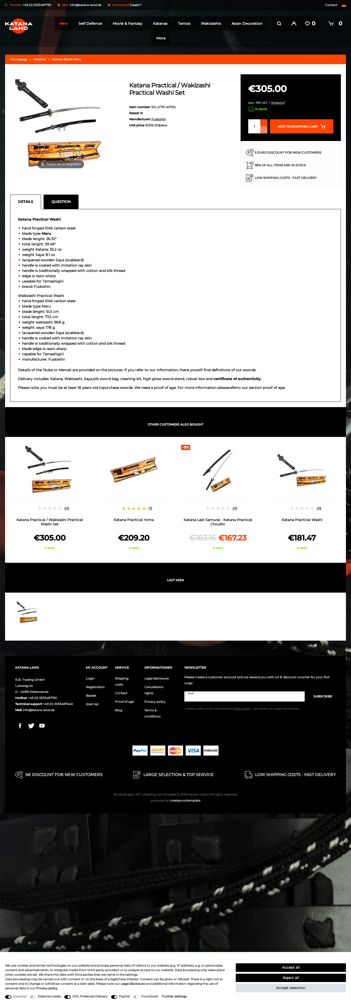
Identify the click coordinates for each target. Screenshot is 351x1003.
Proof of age (124, 700)
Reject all (291, 977)
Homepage (18, 58)
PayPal (124, 996)
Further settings (174, 996)
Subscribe (320, 695)
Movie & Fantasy (147, 23)
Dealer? (136, 5)
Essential (20, 996)
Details (25, 200)
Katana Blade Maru (66, 58)
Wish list (92, 703)
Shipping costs (121, 680)
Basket (91, 694)
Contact (331, 5)
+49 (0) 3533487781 (42, 696)
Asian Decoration (149, 38)
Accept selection (290, 988)
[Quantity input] (254, 125)
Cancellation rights (153, 688)
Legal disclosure (156, 677)
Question (61, 200)
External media (49, 996)
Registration (95, 685)
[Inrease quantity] (263, 121)
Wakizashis (230, 23)
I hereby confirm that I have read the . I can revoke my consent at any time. (241, 707)
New (83, 23)
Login (90, 677)
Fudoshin (158, 118)
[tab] (27, 200)
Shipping (277, 101)
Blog (118, 709)
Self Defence (109, 23)
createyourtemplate (175, 799)
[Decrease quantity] (263, 128)
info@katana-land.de (85, 5)
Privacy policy (155, 700)
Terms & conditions (152, 712)
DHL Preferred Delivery (90, 996)
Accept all (291, 967)
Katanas (179, 23)
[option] (50, 496)
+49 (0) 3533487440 (58, 702)
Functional (149, 996)
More (180, 38)
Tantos (203, 23)
